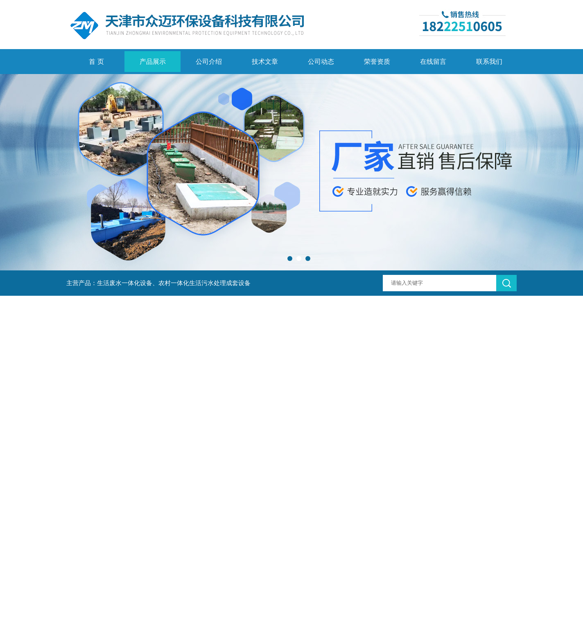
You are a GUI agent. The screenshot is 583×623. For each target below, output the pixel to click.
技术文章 (265, 61)
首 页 (96, 61)
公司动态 (321, 61)
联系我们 (489, 61)
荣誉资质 (377, 61)
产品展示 (153, 61)
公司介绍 (209, 61)
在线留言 (433, 61)
